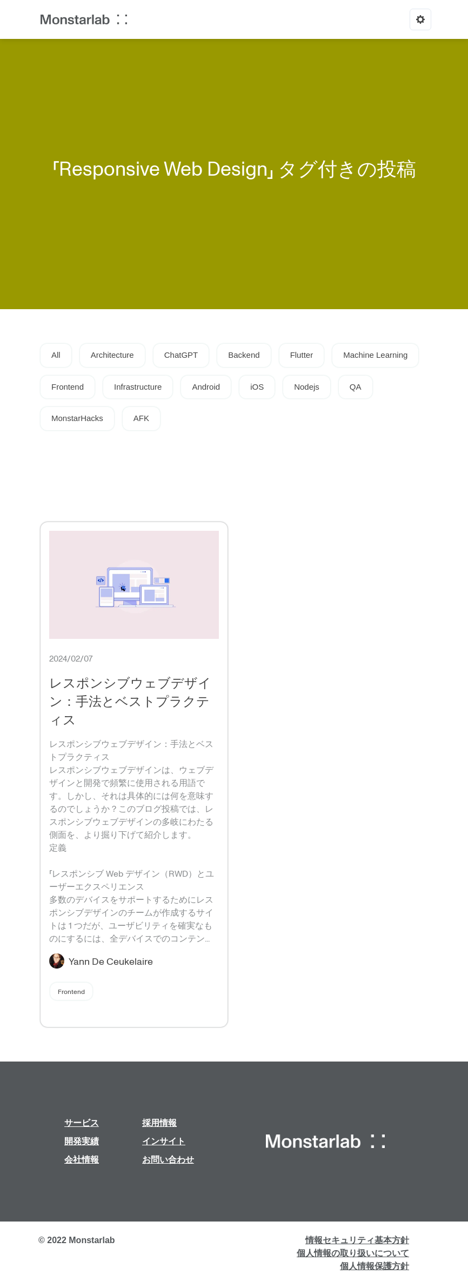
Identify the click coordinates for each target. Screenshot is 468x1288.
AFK (141, 418)
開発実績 (81, 1141)
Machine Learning (375, 354)
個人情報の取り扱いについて (353, 1253)
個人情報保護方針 (374, 1266)
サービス (81, 1122)
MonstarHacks (77, 418)
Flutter (301, 354)
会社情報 (81, 1159)
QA (356, 386)
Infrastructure (138, 386)
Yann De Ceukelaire (111, 961)
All (56, 354)
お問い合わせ (168, 1159)
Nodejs (306, 386)
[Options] (420, 19)
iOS (257, 386)
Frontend (67, 386)
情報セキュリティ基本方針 (357, 1240)
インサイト (163, 1141)
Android (206, 386)
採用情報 (159, 1122)
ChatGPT (181, 354)
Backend (243, 354)
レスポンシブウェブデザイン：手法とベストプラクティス (130, 700)
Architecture (112, 354)
